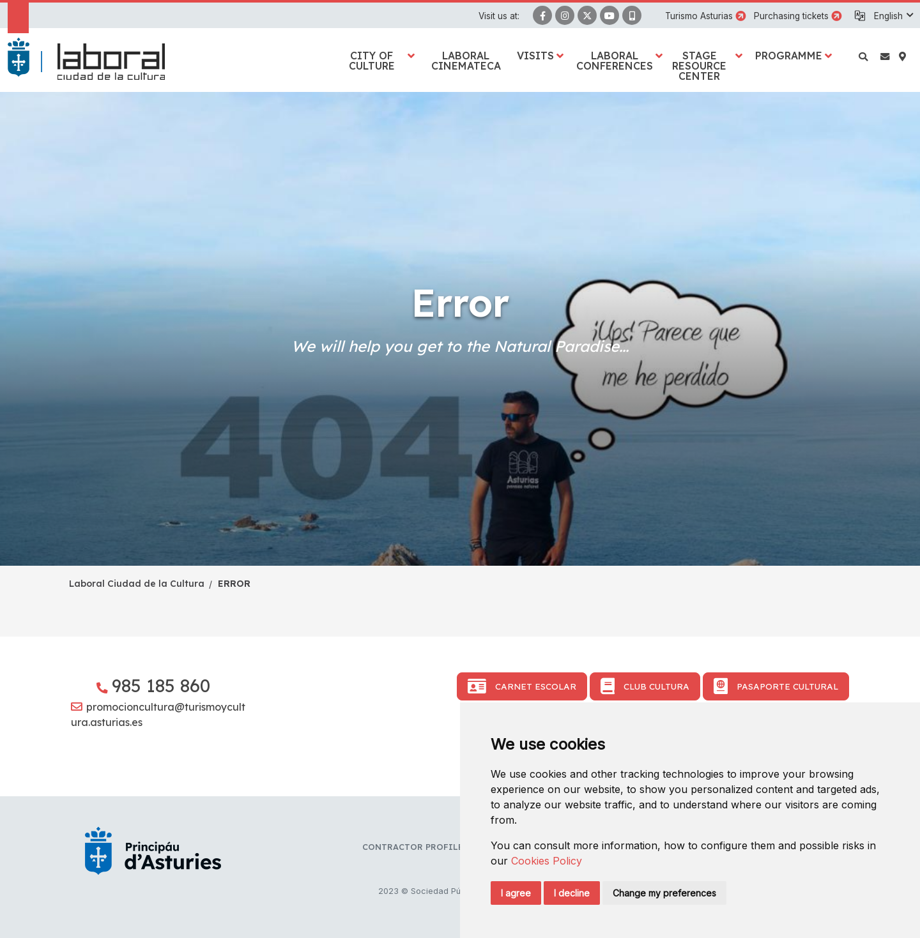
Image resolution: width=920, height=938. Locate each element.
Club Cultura (645, 686)
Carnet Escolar (522, 686)
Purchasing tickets (791, 16)
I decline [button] (572, 893)
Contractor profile (412, 847)
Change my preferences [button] (664, 893)
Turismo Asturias (699, 16)
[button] (893, 16)
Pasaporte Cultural (776, 686)
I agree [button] (516, 893)
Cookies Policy (546, 860)
